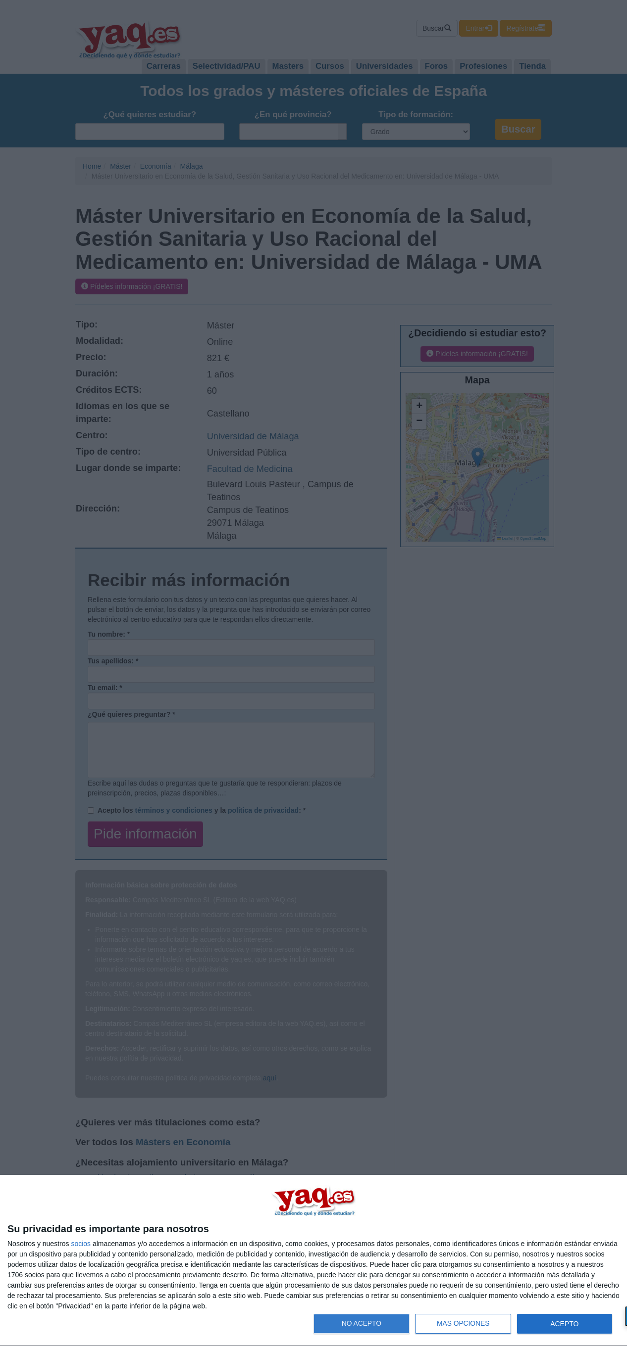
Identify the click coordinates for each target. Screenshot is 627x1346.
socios (81, 1243)
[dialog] (313, 1260)
